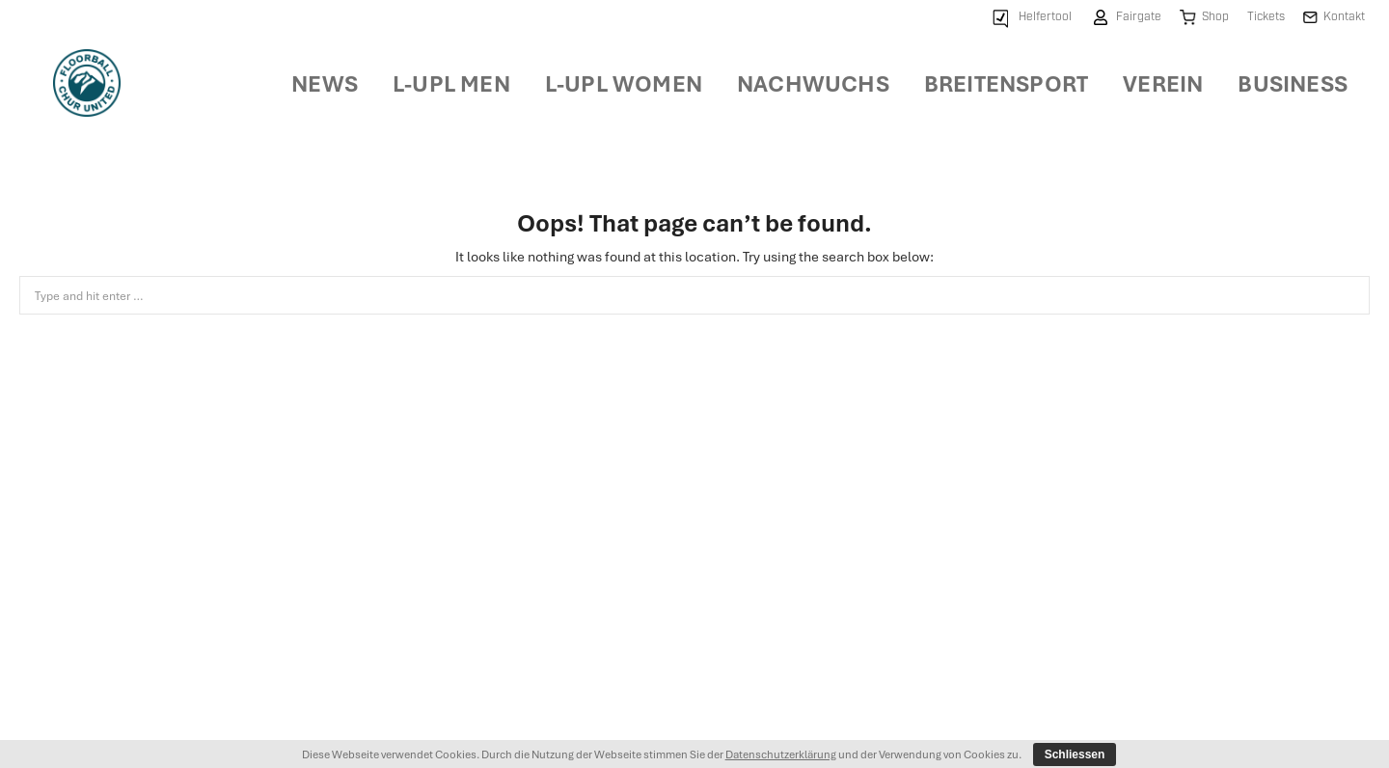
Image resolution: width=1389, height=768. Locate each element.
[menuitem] (1030, 18)
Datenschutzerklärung (780, 754)
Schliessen (1075, 754)
